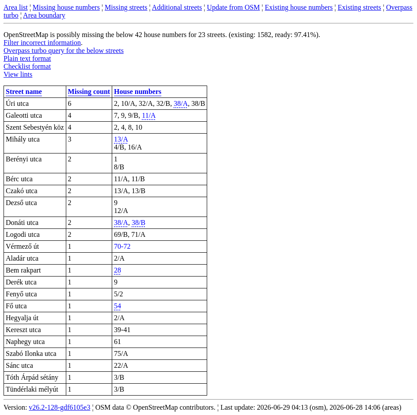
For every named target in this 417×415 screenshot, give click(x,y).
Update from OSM (233, 7)
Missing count (89, 91)
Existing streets (359, 7)
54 (117, 306)
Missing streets (126, 7)
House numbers (137, 91)
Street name (24, 91)
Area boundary (44, 15)
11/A (148, 115)
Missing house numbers (66, 7)
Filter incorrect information (42, 42)
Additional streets (177, 7)
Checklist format (27, 66)
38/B (138, 222)
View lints (18, 74)
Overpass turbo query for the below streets (64, 50)
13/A (121, 139)
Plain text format (27, 58)
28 (117, 270)
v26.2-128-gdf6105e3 (59, 407)
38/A (181, 103)
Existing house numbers (299, 7)
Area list (16, 7)
